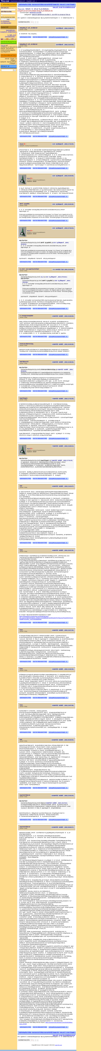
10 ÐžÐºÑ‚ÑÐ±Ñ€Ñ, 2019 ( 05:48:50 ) (63, 740)
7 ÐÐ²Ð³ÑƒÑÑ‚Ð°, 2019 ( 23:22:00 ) (63, 269)
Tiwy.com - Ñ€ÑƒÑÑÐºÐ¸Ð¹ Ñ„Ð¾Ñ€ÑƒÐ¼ (33, 9)
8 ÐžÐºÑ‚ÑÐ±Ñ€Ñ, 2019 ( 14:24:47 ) (63, 486)
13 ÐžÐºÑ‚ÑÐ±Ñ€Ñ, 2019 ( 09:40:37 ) (63, 827)
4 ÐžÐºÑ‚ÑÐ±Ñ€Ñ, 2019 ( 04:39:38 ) (63, 344)
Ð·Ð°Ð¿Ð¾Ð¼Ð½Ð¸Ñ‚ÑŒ (8, 17)
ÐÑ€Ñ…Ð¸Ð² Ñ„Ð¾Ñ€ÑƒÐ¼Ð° (10, 35)
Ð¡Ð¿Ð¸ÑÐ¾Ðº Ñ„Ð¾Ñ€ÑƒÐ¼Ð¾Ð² (64, 7)
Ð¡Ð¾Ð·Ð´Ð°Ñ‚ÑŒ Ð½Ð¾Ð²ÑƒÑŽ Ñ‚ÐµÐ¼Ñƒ (45, 4)
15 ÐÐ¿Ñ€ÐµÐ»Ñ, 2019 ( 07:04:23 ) (63, 228)
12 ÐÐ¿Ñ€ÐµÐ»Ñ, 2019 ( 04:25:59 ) (63, 176)
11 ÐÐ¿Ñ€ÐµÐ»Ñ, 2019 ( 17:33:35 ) (63, 144)
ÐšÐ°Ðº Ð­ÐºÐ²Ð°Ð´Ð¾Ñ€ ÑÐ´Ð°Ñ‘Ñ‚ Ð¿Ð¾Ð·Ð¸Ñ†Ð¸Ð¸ (51, 14)
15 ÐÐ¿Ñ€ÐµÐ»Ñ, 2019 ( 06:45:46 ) (63, 204)
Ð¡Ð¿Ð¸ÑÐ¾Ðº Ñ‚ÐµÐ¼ (67, 4)
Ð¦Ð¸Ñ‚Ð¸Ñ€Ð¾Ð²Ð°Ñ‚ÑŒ (40, 37)
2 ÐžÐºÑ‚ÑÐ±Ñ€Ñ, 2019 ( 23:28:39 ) (63, 316)
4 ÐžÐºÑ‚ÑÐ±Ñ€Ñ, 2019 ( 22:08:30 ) (63, 362)
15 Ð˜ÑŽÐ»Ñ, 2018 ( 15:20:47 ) (65, 28)
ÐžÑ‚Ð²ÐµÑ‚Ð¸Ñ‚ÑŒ (25, 4)
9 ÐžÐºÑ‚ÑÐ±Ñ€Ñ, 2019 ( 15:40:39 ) (63, 669)
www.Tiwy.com (58, 1045)
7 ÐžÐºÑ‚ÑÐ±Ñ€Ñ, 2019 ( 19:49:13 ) (63, 446)
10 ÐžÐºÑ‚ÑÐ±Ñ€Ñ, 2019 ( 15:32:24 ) (63, 795)
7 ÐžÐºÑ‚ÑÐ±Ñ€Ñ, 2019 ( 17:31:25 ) (63, 398)
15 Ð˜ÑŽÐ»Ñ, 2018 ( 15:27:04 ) (65, 44)
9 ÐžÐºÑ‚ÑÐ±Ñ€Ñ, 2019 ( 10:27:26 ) (63, 630)
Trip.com (3, 45)
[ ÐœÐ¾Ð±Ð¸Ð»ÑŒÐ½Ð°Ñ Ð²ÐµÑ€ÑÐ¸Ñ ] (23, 1)
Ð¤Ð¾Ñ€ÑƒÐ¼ (10, 30)
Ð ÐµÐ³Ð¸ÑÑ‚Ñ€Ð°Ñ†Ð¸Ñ (8, 32)
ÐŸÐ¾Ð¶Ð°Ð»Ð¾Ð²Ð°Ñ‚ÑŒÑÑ (58, 37)
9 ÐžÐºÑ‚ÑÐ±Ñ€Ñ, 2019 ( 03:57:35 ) (63, 550)
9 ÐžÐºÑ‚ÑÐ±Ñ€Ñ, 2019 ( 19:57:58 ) (63, 705)
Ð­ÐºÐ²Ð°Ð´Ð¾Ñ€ (35, 12)
